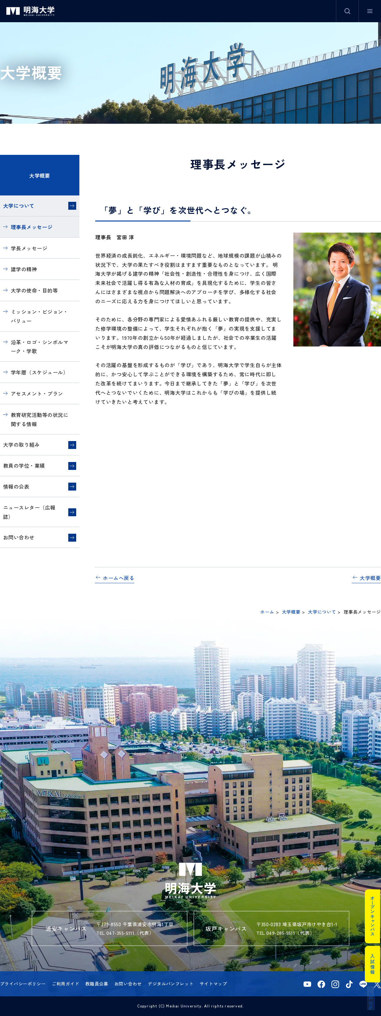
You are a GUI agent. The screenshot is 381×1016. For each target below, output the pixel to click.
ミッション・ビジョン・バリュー (39, 316)
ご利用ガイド (65, 983)
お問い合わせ (19, 537)
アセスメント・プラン (37, 393)
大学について (19, 205)
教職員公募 (96, 983)
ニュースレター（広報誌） (29, 512)
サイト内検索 (347, 11)
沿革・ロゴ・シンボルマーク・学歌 (39, 346)
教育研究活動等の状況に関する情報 (39, 419)
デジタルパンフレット (170, 983)
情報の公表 (16, 486)
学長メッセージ (29, 248)
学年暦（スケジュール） (39, 372)
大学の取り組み (21, 444)
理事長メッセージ (32, 227)
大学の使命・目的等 (34, 290)
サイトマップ (213, 983)
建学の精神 (24, 269)
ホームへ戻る (118, 578)
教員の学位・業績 (24, 465)
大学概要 (39, 175)
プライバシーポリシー (23, 983)
